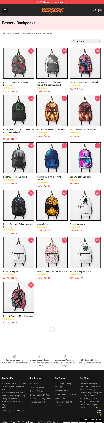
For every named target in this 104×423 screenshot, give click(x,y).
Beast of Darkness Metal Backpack (18, 316)
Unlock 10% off (99, 411)
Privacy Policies (36, 391)
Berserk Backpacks (43, 33)
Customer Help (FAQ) (64, 402)
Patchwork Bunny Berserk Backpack (51, 271)
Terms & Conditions (38, 387)
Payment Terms (62, 391)
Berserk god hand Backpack (15, 177)
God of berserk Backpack (80, 177)
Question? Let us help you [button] (91, 420)
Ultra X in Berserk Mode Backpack (50, 130)
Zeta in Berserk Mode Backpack (83, 130)
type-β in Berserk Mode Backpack (84, 82)
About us (34, 383)
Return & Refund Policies (65, 394)
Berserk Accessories (21, 33)
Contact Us (60, 398)
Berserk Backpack (43, 224)
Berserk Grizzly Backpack (80, 271)
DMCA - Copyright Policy (40, 395)
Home (6, 33)
